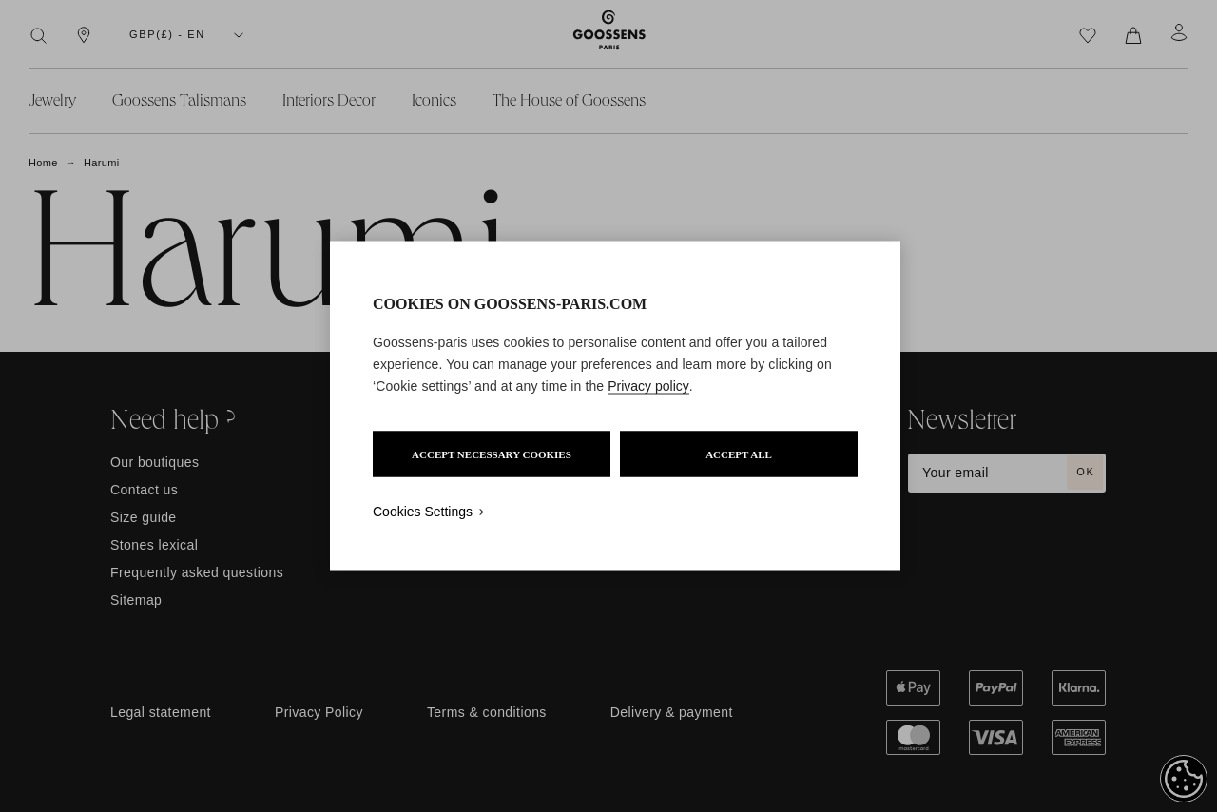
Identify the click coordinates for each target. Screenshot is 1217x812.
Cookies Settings (423, 511)
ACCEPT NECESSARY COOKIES (491, 454)
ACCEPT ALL (738, 454)
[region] (615, 406)
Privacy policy (648, 386)
